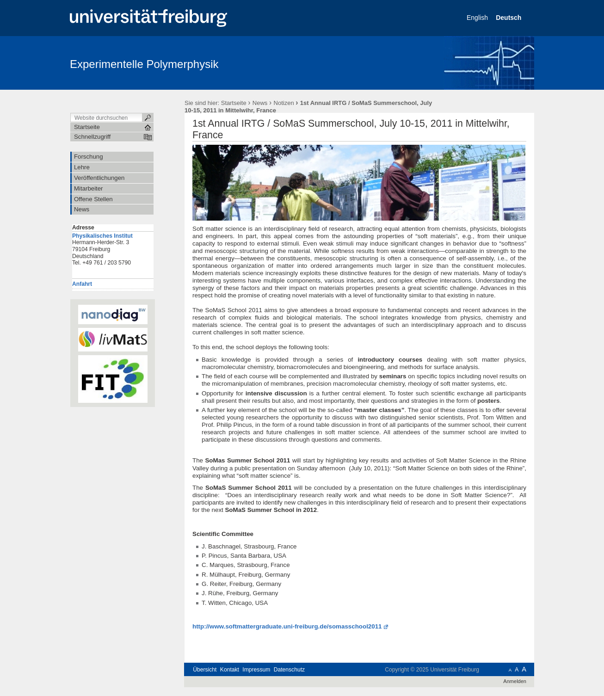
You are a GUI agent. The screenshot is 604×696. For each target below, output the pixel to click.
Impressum (256, 669)
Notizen (284, 102)
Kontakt (229, 669)
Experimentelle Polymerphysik (144, 64)
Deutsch (509, 17)
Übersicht (204, 669)
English (478, 17)
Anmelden (514, 681)
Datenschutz (289, 669)
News (260, 102)
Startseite (234, 102)
